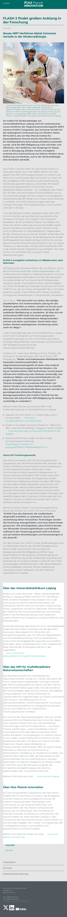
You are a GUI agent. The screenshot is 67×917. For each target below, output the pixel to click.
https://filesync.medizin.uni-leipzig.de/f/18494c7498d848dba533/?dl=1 (26, 446)
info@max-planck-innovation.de (16, 901)
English (6, 3)
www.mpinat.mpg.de (48, 776)
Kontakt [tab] (10, 845)
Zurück (9, 850)
